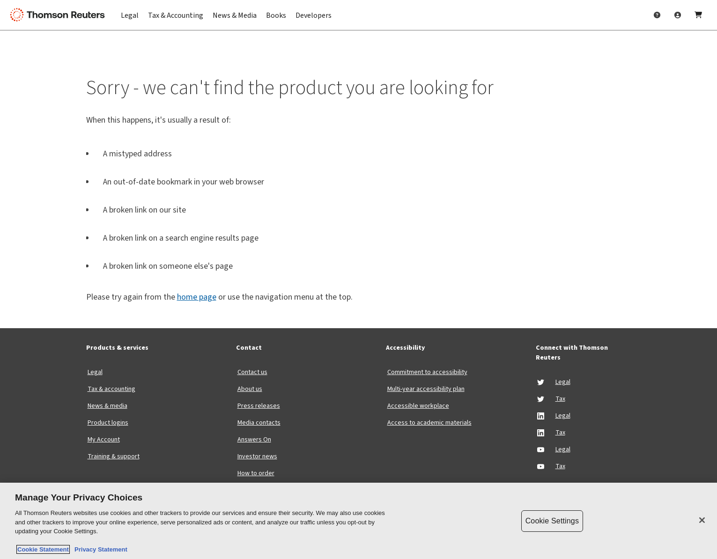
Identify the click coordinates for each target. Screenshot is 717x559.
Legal (95, 372)
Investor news (257, 456)
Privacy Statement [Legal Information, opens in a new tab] (99, 549)
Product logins (108, 422)
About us (249, 389)
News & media (107, 406)
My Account (104, 439)
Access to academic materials (429, 422)
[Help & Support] (657, 15)
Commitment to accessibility (427, 372)
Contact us (252, 372)
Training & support (114, 456)
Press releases (258, 406)
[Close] (702, 520)
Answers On (254, 439)
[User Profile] (677, 15)
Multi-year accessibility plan (426, 389)
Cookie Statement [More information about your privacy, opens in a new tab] (43, 549)
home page (196, 297)
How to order (255, 473)
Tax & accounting (111, 389)
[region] (358, 521)
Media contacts (259, 422)
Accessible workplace (418, 406)
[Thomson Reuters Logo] (60, 15)
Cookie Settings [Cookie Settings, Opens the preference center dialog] (552, 521)
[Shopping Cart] (698, 15)
